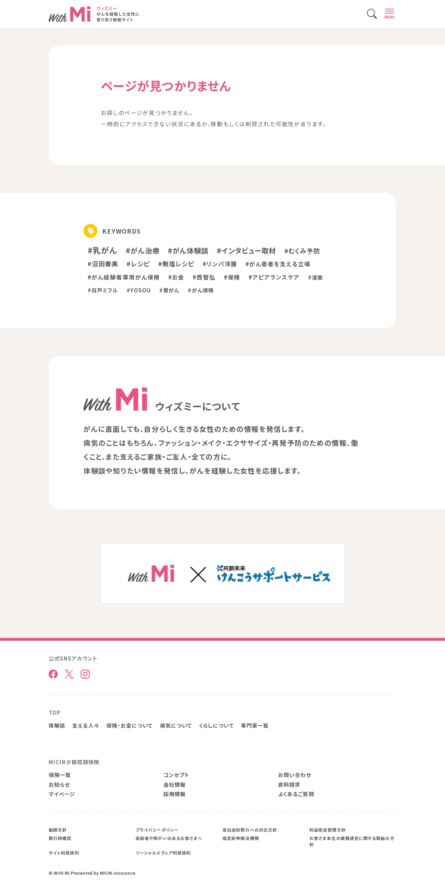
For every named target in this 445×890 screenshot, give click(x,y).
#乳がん (103, 250)
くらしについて (216, 725)
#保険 (232, 277)
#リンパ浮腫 (220, 264)
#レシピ (138, 263)
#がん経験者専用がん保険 (124, 277)
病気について (176, 725)
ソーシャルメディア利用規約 (163, 853)
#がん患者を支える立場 (277, 264)
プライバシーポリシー (157, 830)
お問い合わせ (295, 774)
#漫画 (315, 277)
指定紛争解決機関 (240, 838)
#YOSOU (139, 290)
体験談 (57, 725)
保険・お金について (129, 725)
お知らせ (59, 784)
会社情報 (174, 784)
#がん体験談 (188, 250)
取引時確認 (60, 838)
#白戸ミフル (103, 290)
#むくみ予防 (302, 250)
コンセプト (176, 774)
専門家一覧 (255, 725)
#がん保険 (200, 290)
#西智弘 (204, 277)
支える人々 (85, 725)
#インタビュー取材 (246, 250)
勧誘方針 (58, 830)
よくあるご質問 (296, 794)
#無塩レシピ (176, 263)
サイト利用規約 (64, 853)
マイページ (62, 794)
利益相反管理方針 (327, 830)
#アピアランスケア (274, 277)
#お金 (176, 277)
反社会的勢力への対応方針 (249, 830)
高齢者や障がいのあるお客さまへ (169, 838)
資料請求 (289, 784)
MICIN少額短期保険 (74, 762)
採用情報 (174, 794)
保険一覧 (60, 774)
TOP (54, 712)
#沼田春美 (103, 263)
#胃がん (169, 290)
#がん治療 (142, 250)
